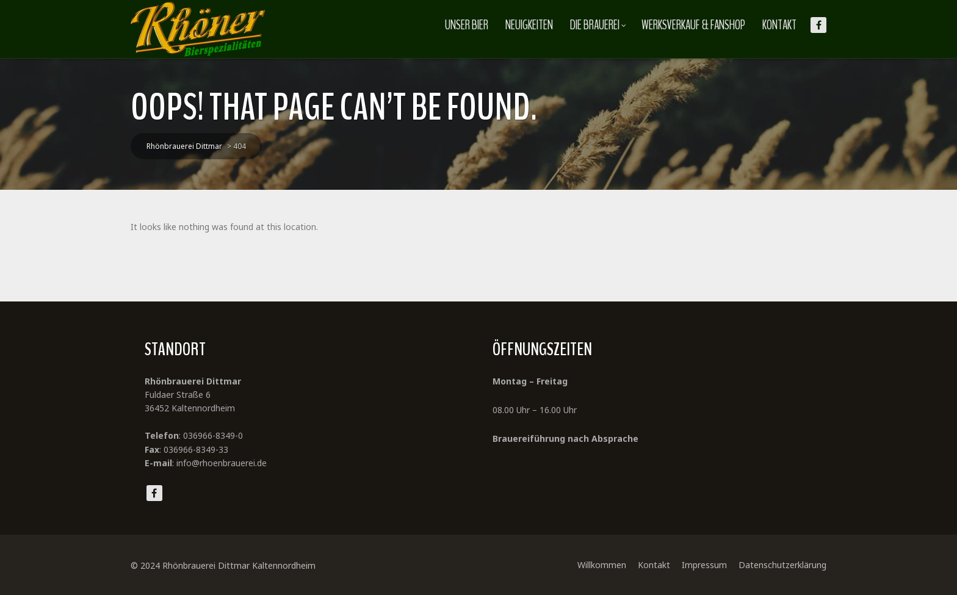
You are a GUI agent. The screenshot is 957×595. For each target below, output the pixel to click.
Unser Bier (466, 25)
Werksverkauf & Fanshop (693, 25)
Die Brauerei (598, 25)
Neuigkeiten (529, 25)
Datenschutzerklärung (782, 565)
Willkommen (601, 565)
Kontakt (779, 25)
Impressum (704, 565)
